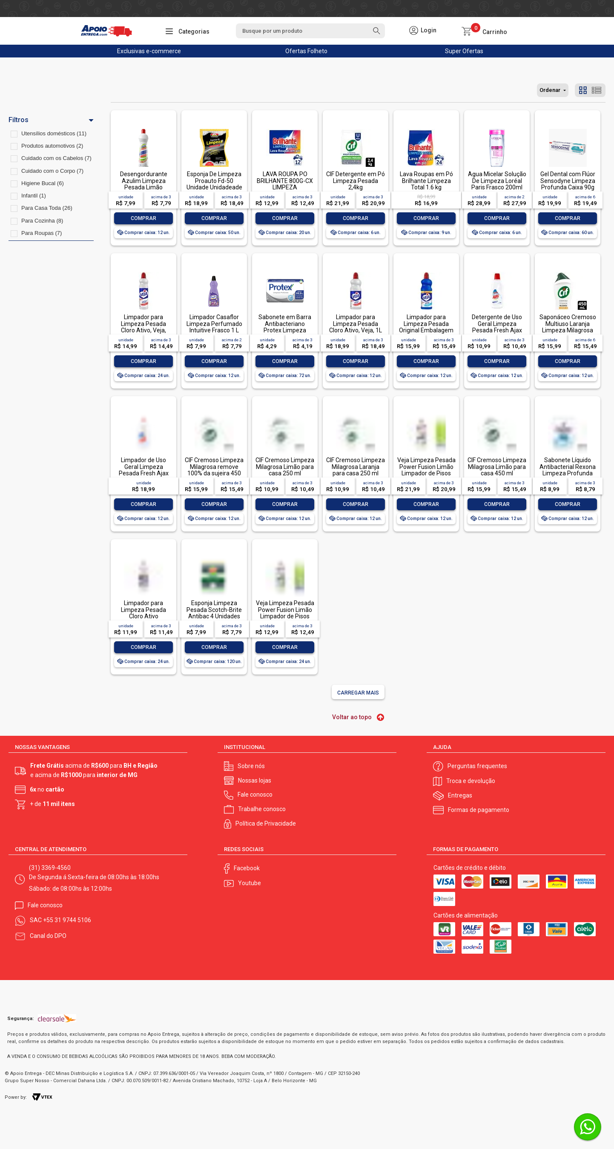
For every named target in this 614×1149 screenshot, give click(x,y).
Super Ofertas (464, 51)
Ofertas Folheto (306, 51)
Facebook (247, 868)
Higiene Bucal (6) (42, 183)
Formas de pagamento (478, 809)
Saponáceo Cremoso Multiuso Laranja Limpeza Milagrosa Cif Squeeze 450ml (567, 327)
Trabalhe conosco (262, 809)
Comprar (143, 218)
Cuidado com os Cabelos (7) (56, 158)
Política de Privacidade (265, 823)
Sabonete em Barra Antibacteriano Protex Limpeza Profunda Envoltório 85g (285, 330)
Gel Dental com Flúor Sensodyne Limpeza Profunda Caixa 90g (567, 181)
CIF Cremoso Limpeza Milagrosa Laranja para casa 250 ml (355, 467)
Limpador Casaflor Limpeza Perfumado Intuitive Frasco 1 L (214, 324)
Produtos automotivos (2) (52, 146)
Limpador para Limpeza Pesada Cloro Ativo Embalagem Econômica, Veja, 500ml (143, 619)
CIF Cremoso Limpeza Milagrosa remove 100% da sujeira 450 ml (214, 470)
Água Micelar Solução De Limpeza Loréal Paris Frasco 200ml (497, 181)
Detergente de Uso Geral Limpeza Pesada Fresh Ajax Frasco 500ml (497, 327)
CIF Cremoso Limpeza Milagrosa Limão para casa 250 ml (284, 467)
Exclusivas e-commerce (149, 51)
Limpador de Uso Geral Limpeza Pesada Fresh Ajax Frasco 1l (144, 470)
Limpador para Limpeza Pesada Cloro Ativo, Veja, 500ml (143, 327)
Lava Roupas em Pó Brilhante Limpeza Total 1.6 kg (426, 181)
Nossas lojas (254, 780)
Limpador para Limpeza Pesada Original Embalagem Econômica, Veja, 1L (426, 327)
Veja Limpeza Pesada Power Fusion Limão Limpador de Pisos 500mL (285, 613)
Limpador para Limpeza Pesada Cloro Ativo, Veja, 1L (355, 324)
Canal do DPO (48, 935)
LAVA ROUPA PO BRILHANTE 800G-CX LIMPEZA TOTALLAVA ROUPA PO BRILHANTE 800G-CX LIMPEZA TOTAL (285, 190)
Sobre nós (251, 766)
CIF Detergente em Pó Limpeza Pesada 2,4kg (355, 181)
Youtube (249, 883)
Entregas (460, 795)
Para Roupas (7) (41, 233)
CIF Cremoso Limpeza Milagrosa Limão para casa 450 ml (497, 467)
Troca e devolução (470, 780)
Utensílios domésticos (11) (53, 133)
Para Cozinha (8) (42, 220)
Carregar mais (358, 693)
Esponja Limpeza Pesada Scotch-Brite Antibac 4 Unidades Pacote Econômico (214, 613)
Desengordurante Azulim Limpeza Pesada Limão (143, 181)
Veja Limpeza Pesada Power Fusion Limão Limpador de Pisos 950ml (426, 470)
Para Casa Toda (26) (46, 208)
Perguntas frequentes (477, 766)
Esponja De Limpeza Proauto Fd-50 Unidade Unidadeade (214, 181)
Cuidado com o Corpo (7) (52, 171)
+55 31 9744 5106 (67, 920)
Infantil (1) (33, 195)
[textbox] (310, 30)
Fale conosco (255, 794)
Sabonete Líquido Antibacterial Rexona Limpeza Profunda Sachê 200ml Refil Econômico (567, 473)
